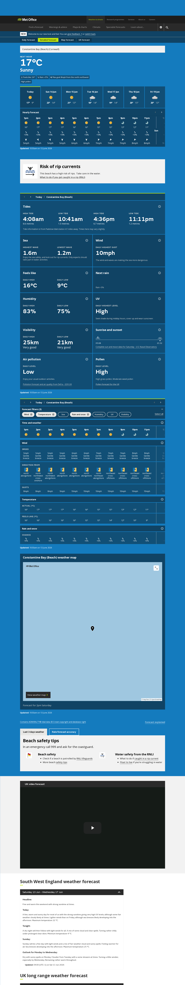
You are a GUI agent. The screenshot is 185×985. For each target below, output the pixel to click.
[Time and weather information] (162, 423)
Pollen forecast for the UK (107, 384)
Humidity (99, 414)
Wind (27, 414)
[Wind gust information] (159, 240)
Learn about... (137, 27)
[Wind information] (162, 443)
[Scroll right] (161, 112)
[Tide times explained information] (159, 206)
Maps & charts (80, 27)
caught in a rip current (146, 758)
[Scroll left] (155, 112)
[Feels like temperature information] (86, 273)
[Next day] (30, 196)
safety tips (61, 762)
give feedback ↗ (75, 34)
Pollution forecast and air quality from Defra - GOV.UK (47, 384)
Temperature (45, 414)
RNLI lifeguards (84, 758)
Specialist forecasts (115, 27)
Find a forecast (36, 27)
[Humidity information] (86, 299)
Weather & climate (95, 20)
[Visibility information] (86, 330)
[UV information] (159, 299)
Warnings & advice (58, 27)
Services (131, 20)
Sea (63, 414)
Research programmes (115, 20)
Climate (96, 27)
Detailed (48, 40)
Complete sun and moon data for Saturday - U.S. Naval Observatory (126, 346)
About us (141, 20)
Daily (28, 40)
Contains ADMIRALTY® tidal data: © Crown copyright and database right (53, 722)
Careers (152, 20)
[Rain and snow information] (162, 528)
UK (84, 40)
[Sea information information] (86, 240)
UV (112, 414)
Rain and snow (79, 414)
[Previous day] (24, 196)
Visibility (125, 414)
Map (67, 40)
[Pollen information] (159, 359)
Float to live (126, 762)
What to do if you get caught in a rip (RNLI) (62, 177)
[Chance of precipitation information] (159, 273)
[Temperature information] (162, 499)
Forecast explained (155, 722)
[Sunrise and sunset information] (159, 330)
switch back (90, 34)
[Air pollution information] (86, 359)
